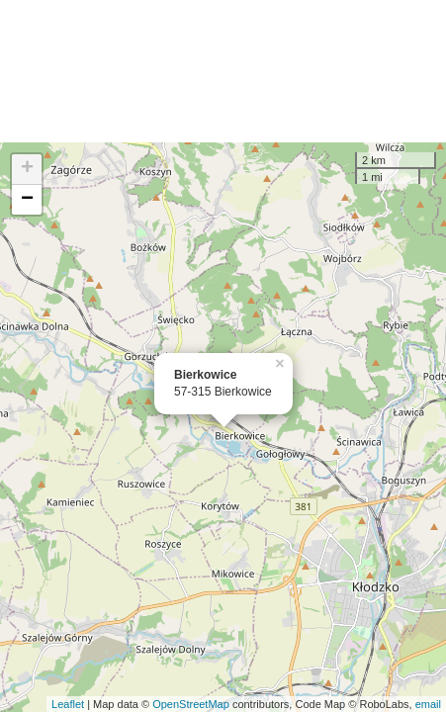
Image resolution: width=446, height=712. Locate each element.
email (428, 704)
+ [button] (27, 169)
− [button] (27, 200)
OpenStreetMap (190, 704)
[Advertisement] (223, 71)
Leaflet (67, 704)
